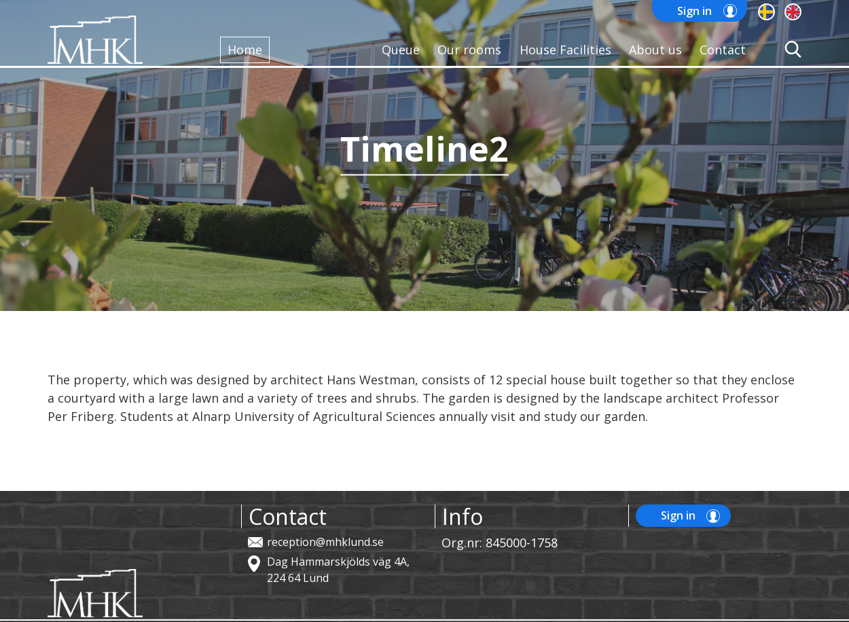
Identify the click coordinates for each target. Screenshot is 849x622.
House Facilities (565, 49)
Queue (401, 49)
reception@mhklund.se (325, 541)
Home (245, 49)
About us (655, 49)
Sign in (694, 10)
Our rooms (469, 49)
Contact (723, 49)
